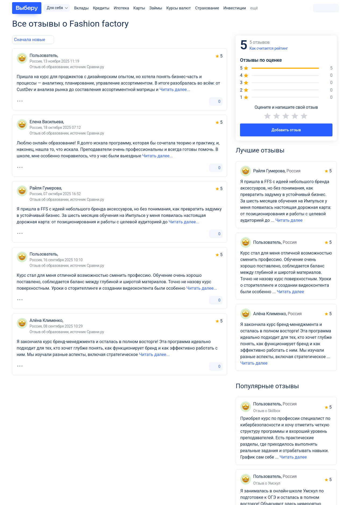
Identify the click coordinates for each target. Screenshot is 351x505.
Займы (155, 8)
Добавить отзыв (286, 130)
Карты (139, 8)
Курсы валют (178, 8)
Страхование (207, 8)
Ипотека (121, 8)
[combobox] (29, 40)
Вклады (81, 8)
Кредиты (101, 8)
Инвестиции (234, 8)
